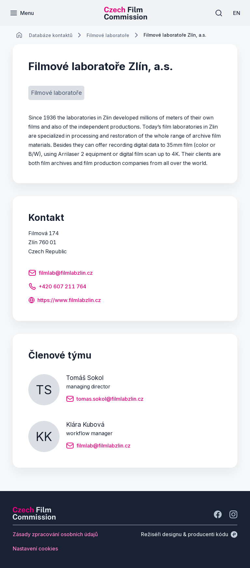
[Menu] (21, 13)
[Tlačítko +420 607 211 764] (57, 287)
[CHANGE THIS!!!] (19, 35)
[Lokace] (50, 35)
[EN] (237, 13)
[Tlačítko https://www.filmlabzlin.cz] (64, 300)
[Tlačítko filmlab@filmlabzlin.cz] (60, 274)
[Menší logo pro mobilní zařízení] (125, 17)
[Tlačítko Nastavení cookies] (35, 548)
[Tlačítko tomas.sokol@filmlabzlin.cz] (105, 400)
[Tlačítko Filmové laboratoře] (56, 92)
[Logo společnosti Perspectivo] (34, 517)
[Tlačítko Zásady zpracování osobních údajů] (55, 534)
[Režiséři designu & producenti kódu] (189, 534)
